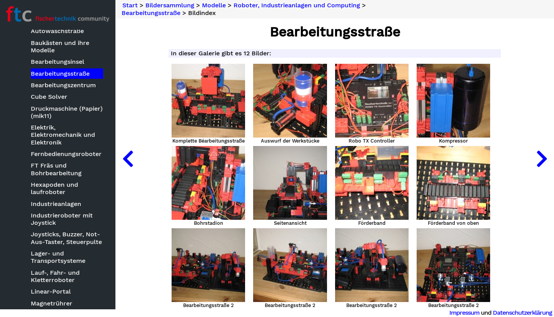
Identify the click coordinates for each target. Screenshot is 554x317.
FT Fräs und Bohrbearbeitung (56, 169)
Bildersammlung (169, 5)
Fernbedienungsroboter (66, 154)
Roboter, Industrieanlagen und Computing (297, 5)
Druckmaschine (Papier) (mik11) (67, 112)
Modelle (214, 5)
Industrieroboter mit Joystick (62, 219)
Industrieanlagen (56, 203)
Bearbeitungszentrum (63, 85)
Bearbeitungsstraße (60, 73)
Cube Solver (49, 96)
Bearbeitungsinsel (57, 61)
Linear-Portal (51, 291)
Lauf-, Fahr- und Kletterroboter (55, 276)
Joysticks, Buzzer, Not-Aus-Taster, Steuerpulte (66, 238)
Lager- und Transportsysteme (58, 257)
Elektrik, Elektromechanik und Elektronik (63, 135)
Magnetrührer (51, 303)
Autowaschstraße (57, 31)
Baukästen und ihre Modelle (60, 46)
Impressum (464, 312)
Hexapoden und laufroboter (54, 188)
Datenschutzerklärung (522, 312)
